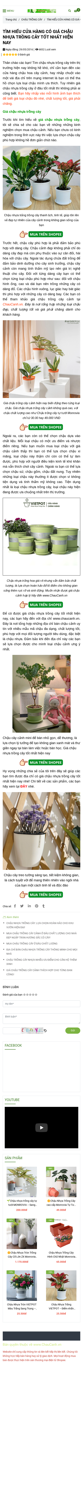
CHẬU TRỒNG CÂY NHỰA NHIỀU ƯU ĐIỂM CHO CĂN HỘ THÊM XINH (41, 962)
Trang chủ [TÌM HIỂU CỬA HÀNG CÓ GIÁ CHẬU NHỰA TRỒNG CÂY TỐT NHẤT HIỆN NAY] (11, 19)
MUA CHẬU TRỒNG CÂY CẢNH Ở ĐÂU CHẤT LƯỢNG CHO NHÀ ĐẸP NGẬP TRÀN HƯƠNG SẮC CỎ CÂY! (41, 935)
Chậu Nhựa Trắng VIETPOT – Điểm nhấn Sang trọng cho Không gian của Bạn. (61, 1307)
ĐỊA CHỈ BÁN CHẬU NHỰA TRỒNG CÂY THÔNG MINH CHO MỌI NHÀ (41, 951)
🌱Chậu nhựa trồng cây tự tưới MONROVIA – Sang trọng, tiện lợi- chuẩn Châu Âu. (22, 1203)
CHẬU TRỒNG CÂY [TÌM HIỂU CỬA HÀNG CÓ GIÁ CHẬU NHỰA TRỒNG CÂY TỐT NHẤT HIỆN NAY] (31, 19)
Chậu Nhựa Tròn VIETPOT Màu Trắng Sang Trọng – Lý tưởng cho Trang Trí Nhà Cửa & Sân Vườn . (22, 1307)
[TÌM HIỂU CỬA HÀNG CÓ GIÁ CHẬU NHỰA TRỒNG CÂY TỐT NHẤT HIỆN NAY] (41, 11)
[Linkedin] (29, 906)
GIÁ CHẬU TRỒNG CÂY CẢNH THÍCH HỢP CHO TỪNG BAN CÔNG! (39, 972)
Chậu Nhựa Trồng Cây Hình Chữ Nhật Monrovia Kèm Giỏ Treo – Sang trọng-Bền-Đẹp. (61, 1255)
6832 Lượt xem (45, 49)
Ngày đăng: (11, 49)
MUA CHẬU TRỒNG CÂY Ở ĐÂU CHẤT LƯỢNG (32, 943)
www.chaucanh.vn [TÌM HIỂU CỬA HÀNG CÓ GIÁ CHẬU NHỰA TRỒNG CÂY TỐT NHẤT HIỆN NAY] (66, 618)
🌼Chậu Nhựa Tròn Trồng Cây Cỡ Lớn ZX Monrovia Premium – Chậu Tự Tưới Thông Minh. (21, 1255)
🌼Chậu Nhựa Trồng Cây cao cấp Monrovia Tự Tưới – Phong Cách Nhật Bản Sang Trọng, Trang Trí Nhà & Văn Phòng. (61, 1203)
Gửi (73, 1030)
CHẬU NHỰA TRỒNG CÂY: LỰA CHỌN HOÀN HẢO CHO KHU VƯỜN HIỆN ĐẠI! (40, 925)
